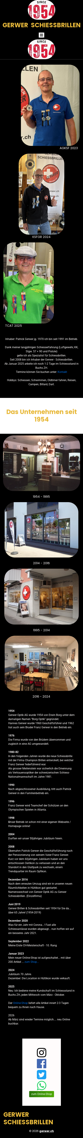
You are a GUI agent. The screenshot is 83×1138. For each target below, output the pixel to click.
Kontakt (62, 372)
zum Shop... (32, 961)
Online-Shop (20, 1003)
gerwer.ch (46, 1131)
